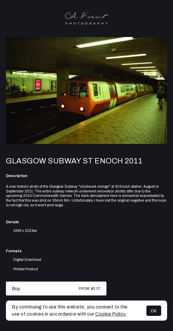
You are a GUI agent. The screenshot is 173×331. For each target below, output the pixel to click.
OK (154, 310)
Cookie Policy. (111, 313)
